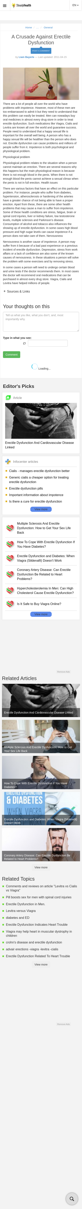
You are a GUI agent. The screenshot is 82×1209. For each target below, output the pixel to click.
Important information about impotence (36, 495)
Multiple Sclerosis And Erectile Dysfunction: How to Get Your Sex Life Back (44, 528)
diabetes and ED (17, 917)
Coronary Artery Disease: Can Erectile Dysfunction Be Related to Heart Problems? (44, 574)
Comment (12, 354)
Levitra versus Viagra (21, 911)
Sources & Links (18, 291)
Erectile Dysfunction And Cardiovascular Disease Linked (39, 445)
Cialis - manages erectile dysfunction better (39, 471)
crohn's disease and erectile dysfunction (34, 942)
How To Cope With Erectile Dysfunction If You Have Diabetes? (46, 544)
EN (75, 5)
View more (41, 509)
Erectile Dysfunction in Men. (25, 904)
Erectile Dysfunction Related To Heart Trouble (38, 956)
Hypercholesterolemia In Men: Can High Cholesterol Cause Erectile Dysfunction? (45, 591)
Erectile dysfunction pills (26, 488)
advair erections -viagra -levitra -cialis (32, 949)
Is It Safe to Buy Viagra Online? (39, 604)
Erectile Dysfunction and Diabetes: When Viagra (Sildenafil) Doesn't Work (46, 558)
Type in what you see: (17, 337)
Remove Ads (63, 672)
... (37, 27)
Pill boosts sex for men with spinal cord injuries (39, 897)
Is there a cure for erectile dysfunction (35, 501)
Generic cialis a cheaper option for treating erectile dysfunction (39, 480)
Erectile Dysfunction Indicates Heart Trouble (37, 924)
